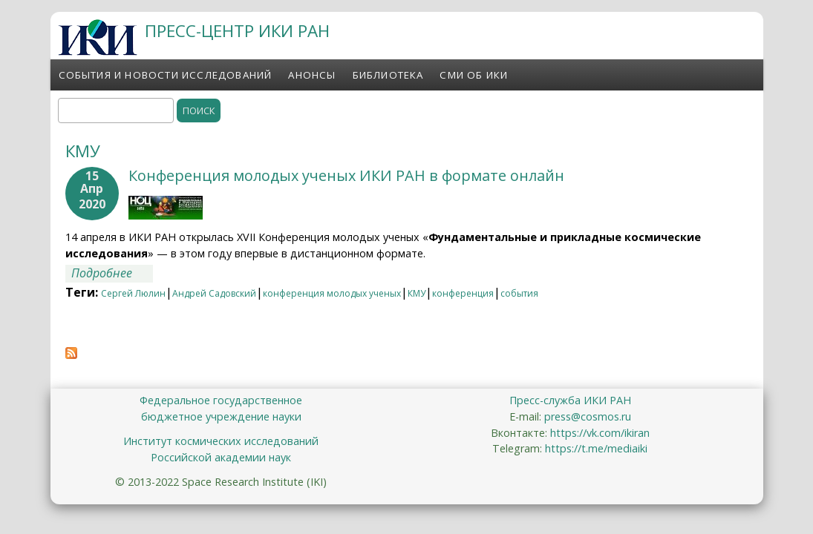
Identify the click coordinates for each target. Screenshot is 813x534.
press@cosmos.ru (587, 416)
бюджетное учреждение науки (221, 416)
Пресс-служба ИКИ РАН (570, 400)
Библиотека (388, 75)
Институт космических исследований (221, 441)
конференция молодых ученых (332, 293)
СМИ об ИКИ (474, 75)
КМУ (416, 293)
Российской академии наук (221, 457)
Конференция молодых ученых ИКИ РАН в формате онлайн (346, 175)
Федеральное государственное (221, 400)
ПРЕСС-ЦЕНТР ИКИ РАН (237, 30)
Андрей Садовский (214, 293)
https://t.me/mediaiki (596, 448)
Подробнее (112, 273)
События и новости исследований (165, 75)
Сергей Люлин (133, 293)
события (519, 293)
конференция (463, 293)
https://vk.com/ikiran (600, 433)
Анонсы (312, 75)
